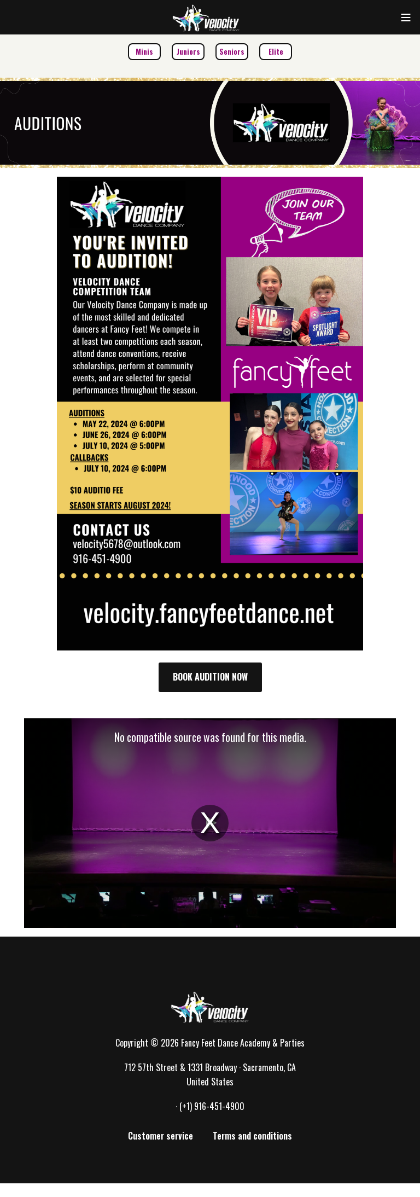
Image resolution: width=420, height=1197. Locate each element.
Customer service (160, 1135)
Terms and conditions (252, 1135)
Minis (144, 51)
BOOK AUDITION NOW (210, 676)
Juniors (188, 51)
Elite (276, 51)
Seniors (231, 51)
